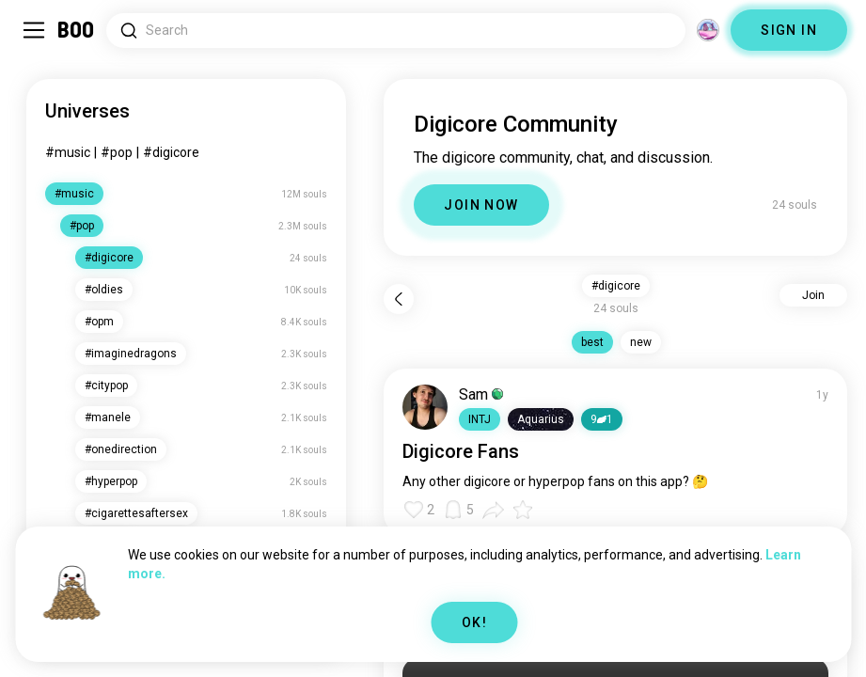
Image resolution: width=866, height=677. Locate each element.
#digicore (171, 152)
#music (67, 152)
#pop (117, 152)
